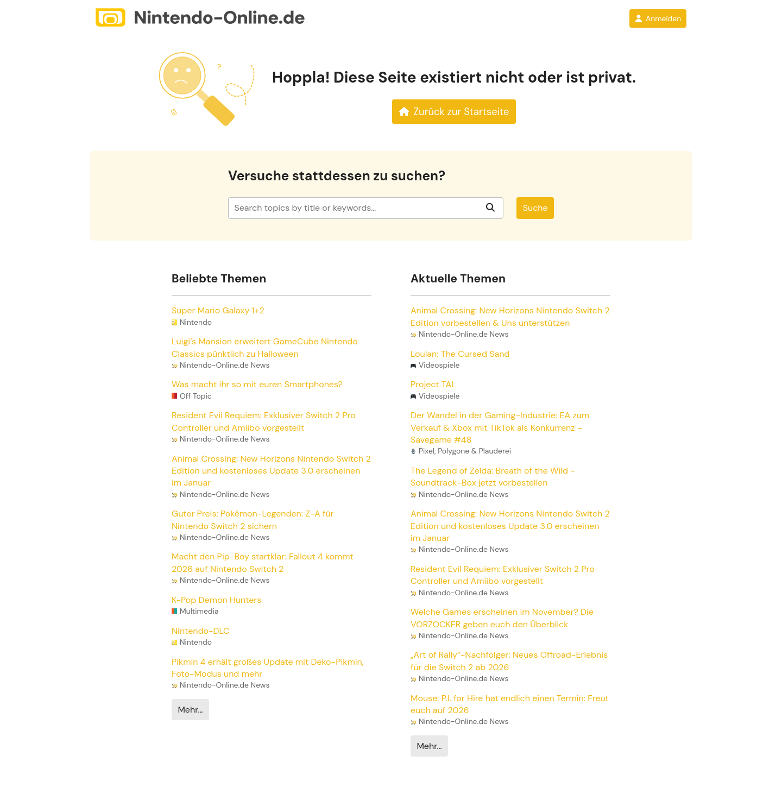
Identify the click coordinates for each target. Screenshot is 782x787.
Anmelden (658, 18)
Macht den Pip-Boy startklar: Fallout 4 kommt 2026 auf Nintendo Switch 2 (263, 562)
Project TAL (433, 384)
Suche (535, 207)
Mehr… (190, 709)
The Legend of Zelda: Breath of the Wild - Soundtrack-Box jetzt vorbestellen (493, 476)
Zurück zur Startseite (454, 111)
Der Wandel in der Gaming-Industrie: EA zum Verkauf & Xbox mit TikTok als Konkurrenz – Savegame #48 (500, 427)
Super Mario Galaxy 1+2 (218, 310)
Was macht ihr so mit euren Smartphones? (257, 384)
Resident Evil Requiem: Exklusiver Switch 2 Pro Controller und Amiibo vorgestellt (264, 421)
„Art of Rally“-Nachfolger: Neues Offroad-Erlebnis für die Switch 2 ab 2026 (509, 660)
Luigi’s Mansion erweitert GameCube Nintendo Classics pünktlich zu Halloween (265, 347)
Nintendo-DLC (200, 631)
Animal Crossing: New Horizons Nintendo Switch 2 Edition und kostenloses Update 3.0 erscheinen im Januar (271, 471)
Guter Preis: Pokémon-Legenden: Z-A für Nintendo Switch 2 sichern (252, 519)
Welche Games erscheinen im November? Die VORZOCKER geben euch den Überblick (502, 617)
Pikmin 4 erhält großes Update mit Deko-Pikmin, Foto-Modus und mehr (268, 667)
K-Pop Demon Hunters (216, 600)
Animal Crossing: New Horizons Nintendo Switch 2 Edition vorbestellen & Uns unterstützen (510, 316)
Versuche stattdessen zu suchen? (336, 176)
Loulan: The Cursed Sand (460, 354)
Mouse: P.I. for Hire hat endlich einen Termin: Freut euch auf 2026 (510, 704)
